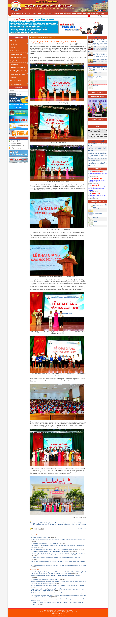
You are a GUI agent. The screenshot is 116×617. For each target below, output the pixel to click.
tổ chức (60, 523)
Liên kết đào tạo (19, 51)
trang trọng (49, 523)
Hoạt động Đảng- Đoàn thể (19, 71)
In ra (73, 44)
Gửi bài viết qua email (63, 44)
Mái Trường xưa (97, 226)
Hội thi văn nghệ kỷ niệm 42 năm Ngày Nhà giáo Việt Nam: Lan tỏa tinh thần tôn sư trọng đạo (55, 557)
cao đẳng (55, 523)
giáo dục (49, 524)
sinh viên (83, 524)
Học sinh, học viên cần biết (19, 57)
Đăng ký (18, 94)
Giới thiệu (19, 41)
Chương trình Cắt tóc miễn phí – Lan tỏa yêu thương (44, 543)
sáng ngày (32, 523)
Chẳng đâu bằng (97, 76)
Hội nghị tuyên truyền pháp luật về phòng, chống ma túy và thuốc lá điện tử (50, 551)
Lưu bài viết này (81, 44)
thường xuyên (56, 524)
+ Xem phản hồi (75, 528)
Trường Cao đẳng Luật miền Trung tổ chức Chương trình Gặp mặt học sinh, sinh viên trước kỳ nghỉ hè (57, 585)
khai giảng (65, 523)
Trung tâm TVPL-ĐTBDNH (19, 74)
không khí (38, 523)
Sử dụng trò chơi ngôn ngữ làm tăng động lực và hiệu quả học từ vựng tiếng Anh (97, 148)
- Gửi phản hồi (83, 528)
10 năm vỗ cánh (97, 72)
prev (93, 107)
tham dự (76, 523)
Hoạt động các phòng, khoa (19, 67)
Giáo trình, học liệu (19, 54)
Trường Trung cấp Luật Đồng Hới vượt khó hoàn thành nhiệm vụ (98, 136)
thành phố (63, 524)
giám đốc (38, 524)
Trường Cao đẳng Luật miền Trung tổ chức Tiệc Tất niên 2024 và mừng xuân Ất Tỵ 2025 (54, 549)
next (102, 107)
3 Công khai (19, 64)
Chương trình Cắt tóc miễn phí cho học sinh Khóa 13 (44, 579)
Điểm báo (13, 77)
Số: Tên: (97, 173)
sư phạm (73, 524)
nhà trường (32, 524)
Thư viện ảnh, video (19, 84)
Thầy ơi (95, 81)
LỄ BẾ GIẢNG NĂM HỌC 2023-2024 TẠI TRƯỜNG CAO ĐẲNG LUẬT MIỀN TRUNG (52, 593)
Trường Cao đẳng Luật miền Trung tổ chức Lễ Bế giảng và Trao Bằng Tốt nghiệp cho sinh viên (55, 575)
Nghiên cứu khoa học (19, 61)
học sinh (78, 524)
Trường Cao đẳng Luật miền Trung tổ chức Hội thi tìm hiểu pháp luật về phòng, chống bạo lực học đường (58, 565)
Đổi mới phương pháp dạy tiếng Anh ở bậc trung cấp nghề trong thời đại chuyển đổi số (97, 163)
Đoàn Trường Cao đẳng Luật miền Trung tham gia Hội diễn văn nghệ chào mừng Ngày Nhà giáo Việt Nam (58, 554)
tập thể (68, 524)
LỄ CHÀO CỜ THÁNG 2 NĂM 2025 (40, 537)
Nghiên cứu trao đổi (97, 141)
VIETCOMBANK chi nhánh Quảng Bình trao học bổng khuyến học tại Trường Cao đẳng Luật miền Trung (58, 539)
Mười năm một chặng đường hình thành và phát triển (100, 69)
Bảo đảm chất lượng (16, 80)
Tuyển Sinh (19, 44)
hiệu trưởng (82, 523)
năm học (71, 523)
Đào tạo (19, 47)
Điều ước (95, 85)
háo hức (43, 523)
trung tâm (44, 524)
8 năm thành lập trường (97, 65)
